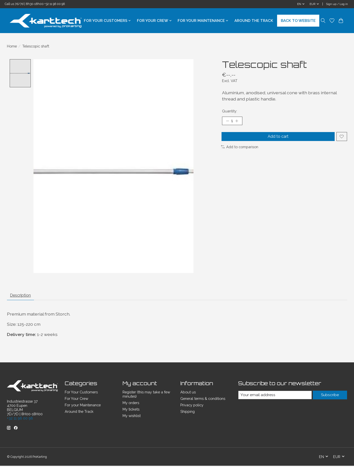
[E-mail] (274, 396)
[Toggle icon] (323, 20)
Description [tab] (23, 296)
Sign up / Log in (337, 4)
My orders (131, 404)
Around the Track (253, 20)
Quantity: (229, 111)
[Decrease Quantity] (227, 121)
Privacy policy (191, 407)
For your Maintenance (83, 407)
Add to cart (277, 138)
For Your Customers (81, 394)
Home (12, 46)
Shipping (187, 413)
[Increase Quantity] (238, 121)
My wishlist (132, 417)
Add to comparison (239, 150)
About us (188, 394)
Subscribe (330, 397)
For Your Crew (76, 400)
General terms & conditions (202, 400)
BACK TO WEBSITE (298, 20)
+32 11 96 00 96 (54, 4)
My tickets (131, 411)
